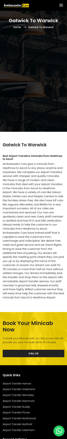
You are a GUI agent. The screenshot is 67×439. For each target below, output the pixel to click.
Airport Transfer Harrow (17, 383)
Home (17, 27)
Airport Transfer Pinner (16, 412)
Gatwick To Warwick (41, 27)
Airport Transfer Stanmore (18, 401)
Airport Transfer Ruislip (16, 407)
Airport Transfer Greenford (19, 389)
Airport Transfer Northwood (19, 418)
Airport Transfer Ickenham (18, 430)
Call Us (33, 353)
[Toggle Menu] (61, 5)
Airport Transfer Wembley (18, 395)
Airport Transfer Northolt (17, 424)
